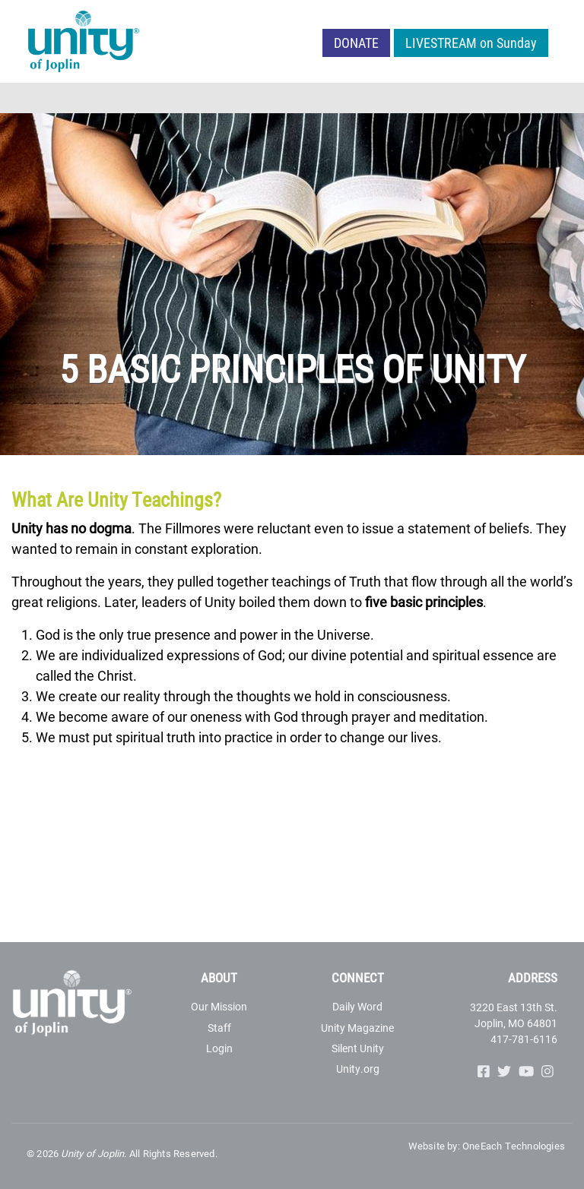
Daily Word (357, 1006)
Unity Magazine (357, 1027)
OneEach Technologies (513, 1146)
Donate (356, 42)
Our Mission (219, 1006)
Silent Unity (358, 1048)
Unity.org (357, 1068)
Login (219, 1048)
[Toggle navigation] (562, 98)
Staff (219, 1027)
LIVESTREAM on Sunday (471, 42)
